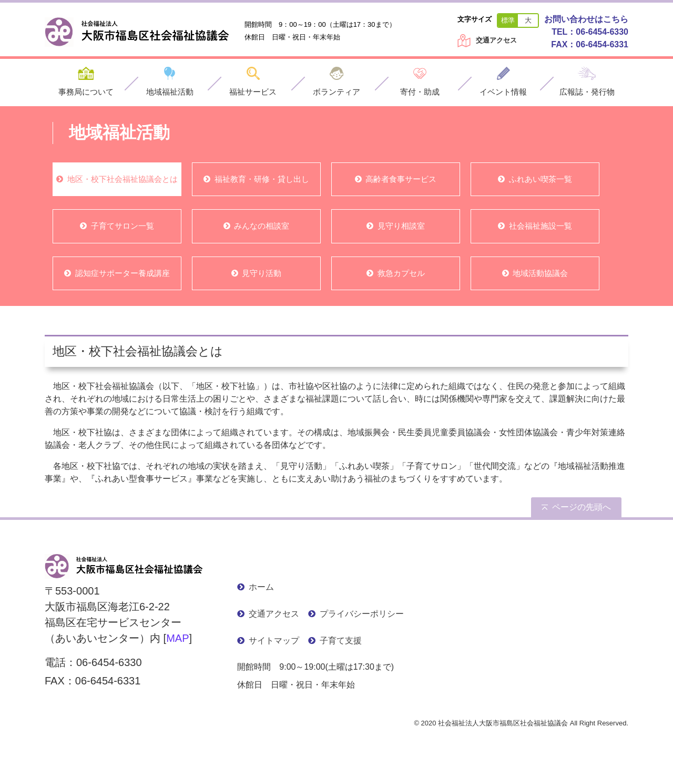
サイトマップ (274, 640)
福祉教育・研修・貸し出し (262, 179)
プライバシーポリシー (362, 613)
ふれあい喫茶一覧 (540, 179)
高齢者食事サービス (400, 179)
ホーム (261, 586)
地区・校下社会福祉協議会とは (122, 179)
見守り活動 (261, 273)
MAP (177, 638)
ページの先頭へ (581, 507)
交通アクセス (496, 40)
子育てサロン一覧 (122, 225)
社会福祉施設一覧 (540, 225)
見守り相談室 (401, 225)
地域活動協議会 (540, 273)
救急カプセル (401, 273)
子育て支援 (341, 640)
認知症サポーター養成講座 (122, 273)
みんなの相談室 (261, 225)
